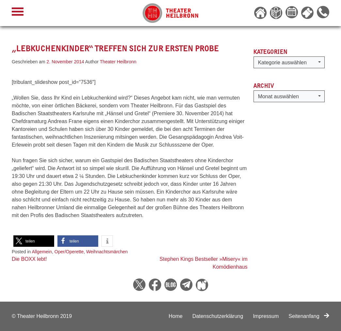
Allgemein (42, 251)
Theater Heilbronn (118, 61)
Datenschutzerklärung (217, 316)
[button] (33, 241)
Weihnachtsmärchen (107, 251)
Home (176, 316)
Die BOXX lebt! (29, 259)
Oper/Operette (69, 251)
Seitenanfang (308, 316)
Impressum (266, 316)
